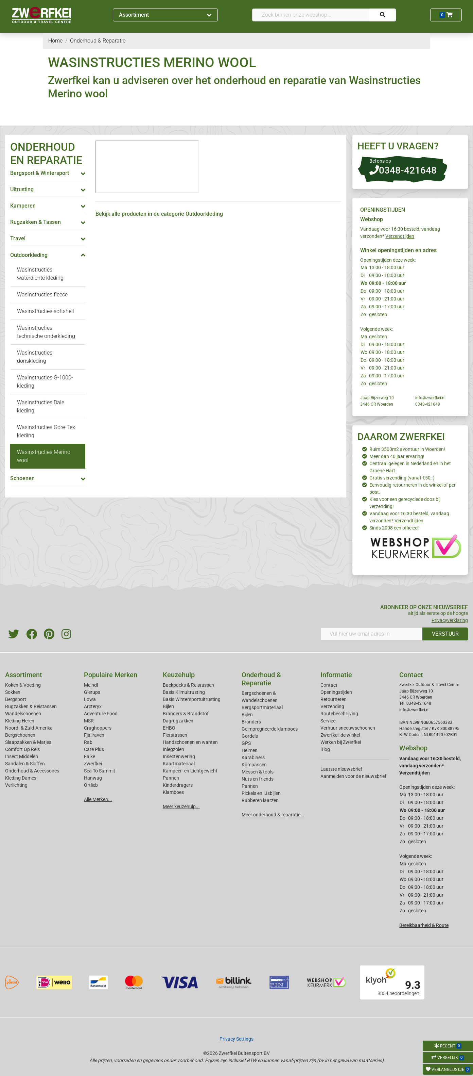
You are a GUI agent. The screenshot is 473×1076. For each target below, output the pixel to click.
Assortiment (165, 14)
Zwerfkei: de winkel (340, 735)
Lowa (90, 699)
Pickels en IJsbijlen (261, 793)
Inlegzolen (173, 749)
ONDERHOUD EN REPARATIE (46, 153)
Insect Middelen (21, 756)
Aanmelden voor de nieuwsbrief (353, 776)
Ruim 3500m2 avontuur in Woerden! (407, 449)
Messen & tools (258, 772)
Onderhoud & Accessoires (32, 770)
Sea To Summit (99, 770)
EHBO (169, 728)
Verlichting (16, 785)
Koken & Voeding (23, 685)
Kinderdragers (178, 785)
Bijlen (168, 706)
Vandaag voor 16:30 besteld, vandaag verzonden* (430, 766)
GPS (246, 743)
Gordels (250, 736)
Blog (325, 749)
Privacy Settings (236, 1039)
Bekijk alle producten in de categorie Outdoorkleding (159, 214)
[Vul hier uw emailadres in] (371, 633)
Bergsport (15, 699)
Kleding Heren (19, 720)
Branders (251, 721)
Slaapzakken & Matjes (28, 742)
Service (327, 720)
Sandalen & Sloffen (25, 763)
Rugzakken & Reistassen (31, 706)
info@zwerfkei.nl (430, 397)
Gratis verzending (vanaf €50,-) (402, 477)
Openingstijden (336, 692)
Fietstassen (175, 735)
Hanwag (93, 778)
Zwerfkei (93, 763)
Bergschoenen (20, 735)
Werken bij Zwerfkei (340, 742)
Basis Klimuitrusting (184, 692)
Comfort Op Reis (22, 749)
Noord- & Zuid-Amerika (29, 728)
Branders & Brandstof (186, 713)
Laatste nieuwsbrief (341, 769)
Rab (88, 742)
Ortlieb (91, 785)
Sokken (12, 692)
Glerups (92, 692)
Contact (328, 685)
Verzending (332, 706)
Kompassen (254, 764)
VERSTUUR (445, 634)
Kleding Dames (20, 778)
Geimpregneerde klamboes (270, 729)
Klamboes (173, 792)
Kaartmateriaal (179, 763)
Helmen (250, 750)
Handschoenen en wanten (190, 742)
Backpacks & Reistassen (188, 685)
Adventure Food (101, 713)
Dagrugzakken (178, 720)
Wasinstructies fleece (42, 294)
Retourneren (333, 699)
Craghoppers (97, 728)
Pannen (250, 786)
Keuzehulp (179, 675)
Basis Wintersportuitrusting (192, 699)
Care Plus (94, 749)
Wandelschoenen (23, 713)
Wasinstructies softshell (45, 311)
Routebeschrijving (339, 713)
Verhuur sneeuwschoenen (347, 728)
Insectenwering (179, 756)
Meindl (91, 685)
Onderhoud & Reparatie (261, 679)
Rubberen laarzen (260, 800)
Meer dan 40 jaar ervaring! (396, 456)
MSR (89, 720)
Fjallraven (94, 735)
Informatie (336, 675)
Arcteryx (93, 706)
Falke (89, 756)
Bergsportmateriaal (262, 707)
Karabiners (253, 757)
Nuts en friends (258, 779)
